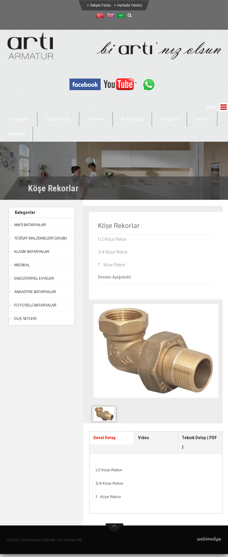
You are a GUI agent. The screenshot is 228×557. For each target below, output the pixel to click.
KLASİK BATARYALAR (32, 251)
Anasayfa (18, 118)
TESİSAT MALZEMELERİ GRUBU (41, 238)
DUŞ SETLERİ (25, 318)
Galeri (202, 118)
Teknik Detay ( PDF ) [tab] (196, 444)
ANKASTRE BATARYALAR (35, 291)
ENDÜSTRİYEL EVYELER (34, 278)
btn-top (114, 530)
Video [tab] (144, 438)
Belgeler (169, 118)
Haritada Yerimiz (129, 5)
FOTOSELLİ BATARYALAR (35, 305)
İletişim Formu (100, 5)
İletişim (16, 133)
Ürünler (96, 118)
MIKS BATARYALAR (30, 224)
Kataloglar (132, 118)
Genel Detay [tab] (105, 438)
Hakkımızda (58, 118)
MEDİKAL (22, 264)
